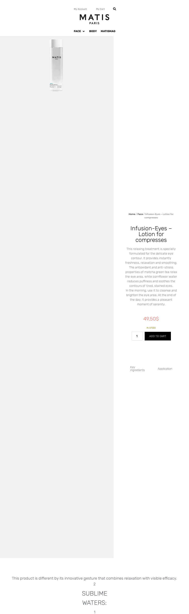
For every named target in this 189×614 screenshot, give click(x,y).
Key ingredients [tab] (137, 368)
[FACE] (79, 31)
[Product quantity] (137, 336)
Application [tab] (165, 368)
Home (132, 214)
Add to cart (157, 336)
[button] (114, 9)
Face (140, 214)
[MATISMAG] (108, 31)
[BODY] (93, 31)
